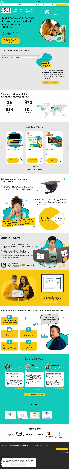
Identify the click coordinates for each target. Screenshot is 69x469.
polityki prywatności (24, 461)
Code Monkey (50, 149)
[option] (14, 147)
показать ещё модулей (34, 169)
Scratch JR (30, 149)
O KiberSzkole (10, 4)
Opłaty (44, 4)
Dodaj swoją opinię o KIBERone (34, 394)
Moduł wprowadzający (13, 149)
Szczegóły (21, 160)
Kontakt (51, 4)
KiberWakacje (20, 4)
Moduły (28, 4)
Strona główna (2, 4)
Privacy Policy (65, 452)
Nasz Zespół (36, 4)
